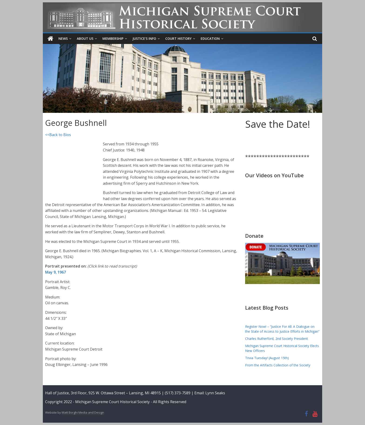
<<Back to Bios (58, 134)
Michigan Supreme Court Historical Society (113, 401)
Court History (178, 38)
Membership (112, 38)
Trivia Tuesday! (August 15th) (267, 358)
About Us (85, 38)
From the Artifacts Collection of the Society (277, 365)
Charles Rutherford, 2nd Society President (276, 338)
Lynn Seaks (215, 392)
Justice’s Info (144, 38)
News (63, 38)
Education (210, 38)
